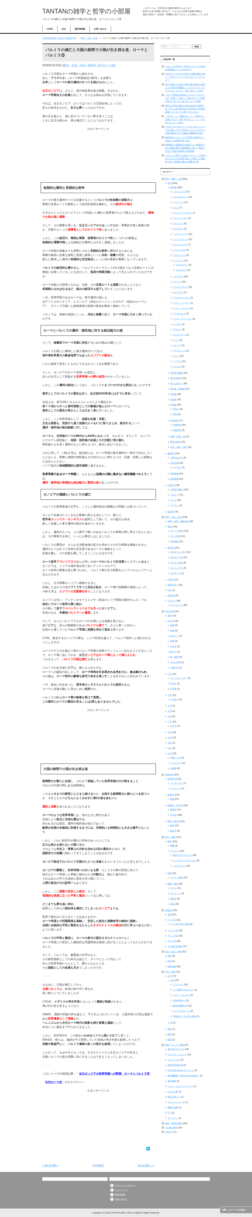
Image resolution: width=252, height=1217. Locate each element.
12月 (170, 753)
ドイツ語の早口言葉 (179, 924)
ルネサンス (175, 573)
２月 (170, 674)
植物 (172, 799)
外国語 (168, 910)
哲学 (170, 183)
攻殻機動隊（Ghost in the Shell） (183, 1075)
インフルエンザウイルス (184, 860)
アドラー (174, 505)
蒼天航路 (172, 1081)
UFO (175, 414)
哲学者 (173, 187)
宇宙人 (176, 409)
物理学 (173, 809)
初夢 (172, 641)
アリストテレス (180, 287)
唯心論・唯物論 (177, 389)
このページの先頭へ (237, 1210)
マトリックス (174, 1060)
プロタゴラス (181, 265)
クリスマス (175, 763)
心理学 (171, 485)
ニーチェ (177, 366)
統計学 (173, 831)
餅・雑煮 (174, 657)
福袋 (172, 625)
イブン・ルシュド (181, 308)
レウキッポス (179, 250)
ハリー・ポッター (181, 995)
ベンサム (177, 467)
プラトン (177, 282)
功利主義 (174, 463)
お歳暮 (173, 768)
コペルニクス (176, 783)
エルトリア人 (176, 568)
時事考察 (172, 966)
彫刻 (170, 1039)
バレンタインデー (178, 678)
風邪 (170, 873)
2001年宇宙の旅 (175, 1065)
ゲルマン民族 (176, 562)
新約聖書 (174, 479)
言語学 (171, 595)
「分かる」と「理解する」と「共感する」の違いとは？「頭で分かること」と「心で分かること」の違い (185, 119)
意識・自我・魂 (177, 436)
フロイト (174, 495)
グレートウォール (176, 1102)
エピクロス (178, 292)
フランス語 (173, 930)
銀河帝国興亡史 (180, 1005)
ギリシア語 (173, 936)
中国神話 (174, 541)
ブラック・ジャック (177, 1054)
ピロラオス (178, 229)
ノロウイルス (179, 866)
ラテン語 (172, 941)
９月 (170, 737)
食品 (172, 904)
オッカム (177, 324)
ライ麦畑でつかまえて (183, 990)
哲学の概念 (175, 378)
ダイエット (175, 893)
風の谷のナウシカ (176, 1049)
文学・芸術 (170, 972)
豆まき (173, 683)
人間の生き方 (176, 457)
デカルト (177, 329)
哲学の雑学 (175, 442)
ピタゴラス (178, 223)
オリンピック (176, 605)
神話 (170, 526)
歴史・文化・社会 (74, 65)
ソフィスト (178, 260)
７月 (170, 721)
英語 (170, 914)
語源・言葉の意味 (173, 1123)
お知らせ (169, 1132)
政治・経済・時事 (173, 951)
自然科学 (169, 774)
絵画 (170, 1034)
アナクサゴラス (180, 244)
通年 (170, 615)
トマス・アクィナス (182, 319)
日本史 (171, 579)
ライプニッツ (179, 350)
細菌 (172, 845)
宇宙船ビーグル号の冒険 (184, 1016)
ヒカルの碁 (173, 1091)
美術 (170, 1029)
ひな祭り (174, 699)
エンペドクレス (180, 239)
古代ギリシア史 (177, 552)
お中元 (173, 726)
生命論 (173, 394)
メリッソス (178, 202)
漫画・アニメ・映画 (174, 1045)
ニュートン (175, 788)
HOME (50, 29)
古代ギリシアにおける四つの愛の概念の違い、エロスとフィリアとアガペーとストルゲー (185, 77)
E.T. (169, 1113)
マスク (173, 888)
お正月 (171, 621)
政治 (170, 956)
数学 (172, 825)
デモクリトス (179, 255)
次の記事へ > (146, 1165)
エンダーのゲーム (181, 1011)
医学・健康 (170, 837)
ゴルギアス (180, 270)
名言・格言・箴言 (178, 447)
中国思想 (177, 425)
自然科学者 (173, 779)
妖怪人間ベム (174, 1097)
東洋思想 (174, 420)
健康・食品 (173, 884)
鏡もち (173, 651)
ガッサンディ (179, 335)
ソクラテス (178, 276)
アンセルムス (179, 313)
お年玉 (173, 646)
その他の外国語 (175, 946)
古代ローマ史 (105, 65)
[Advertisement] (98, 156)
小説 (172, 980)
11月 (170, 748)
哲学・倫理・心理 (173, 179)
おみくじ (174, 636)
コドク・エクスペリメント (180, 1086)
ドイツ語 (172, 920)
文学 (170, 976)
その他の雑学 (171, 1127)
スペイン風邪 (176, 877)
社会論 (173, 399)
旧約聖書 (174, 473)
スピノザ (177, 345)
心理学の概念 (176, 489)
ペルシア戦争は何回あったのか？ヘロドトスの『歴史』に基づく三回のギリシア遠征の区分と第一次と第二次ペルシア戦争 (185, 98)
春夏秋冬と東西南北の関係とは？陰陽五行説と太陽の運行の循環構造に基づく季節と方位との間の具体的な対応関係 (185, 148)
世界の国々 (173, 585)
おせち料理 (175, 662)
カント (176, 356)
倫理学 (171, 453)
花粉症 (173, 898)
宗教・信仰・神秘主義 (178, 521)
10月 (170, 743)
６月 (170, 716)
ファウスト (178, 984)
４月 (170, 706)
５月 (170, 711)
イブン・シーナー (181, 303)
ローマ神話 (175, 536)
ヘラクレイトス (180, 234)
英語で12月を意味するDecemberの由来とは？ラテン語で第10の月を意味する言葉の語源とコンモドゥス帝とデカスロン (185, 108)
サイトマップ (121, 1190)
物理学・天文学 (175, 805)
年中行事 (169, 611)
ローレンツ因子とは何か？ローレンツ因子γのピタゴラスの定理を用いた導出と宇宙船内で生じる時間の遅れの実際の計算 (185, 158)
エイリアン (173, 1118)
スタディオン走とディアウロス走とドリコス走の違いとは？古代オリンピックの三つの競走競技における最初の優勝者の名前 (185, 130)
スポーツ (172, 601)
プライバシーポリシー (125, 1185)
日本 (170, 590)
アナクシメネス (180, 218)
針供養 (173, 689)
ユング (173, 500)
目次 (64, 29)
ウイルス (174, 851)
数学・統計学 (174, 821)
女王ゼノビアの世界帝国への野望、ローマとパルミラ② (114, 1073)
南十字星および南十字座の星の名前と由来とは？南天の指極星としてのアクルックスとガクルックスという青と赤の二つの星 (185, 87)
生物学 (171, 795)
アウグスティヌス (181, 297)
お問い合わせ (100, 29)
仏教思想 (177, 430)
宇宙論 (173, 404)
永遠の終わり (179, 1000)
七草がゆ (174, 667)
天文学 (173, 815)
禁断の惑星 (173, 1107)
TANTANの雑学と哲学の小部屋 (86, 11)
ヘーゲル (177, 361)
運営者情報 (80, 29)
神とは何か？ (176, 383)
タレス (176, 207)
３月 (170, 695)
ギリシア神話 (176, 531)
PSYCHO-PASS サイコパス (181, 1070)
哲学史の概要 (176, 373)
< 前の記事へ (50, 1165)
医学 (170, 841)
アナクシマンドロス (182, 213)
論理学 (171, 512)
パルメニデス (179, 191)
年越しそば (175, 757)
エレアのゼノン (180, 197)
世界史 (91, 65)
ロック (176, 340)
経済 (170, 961)
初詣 (172, 630)
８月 (170, 732)
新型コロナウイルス (182, 855)
